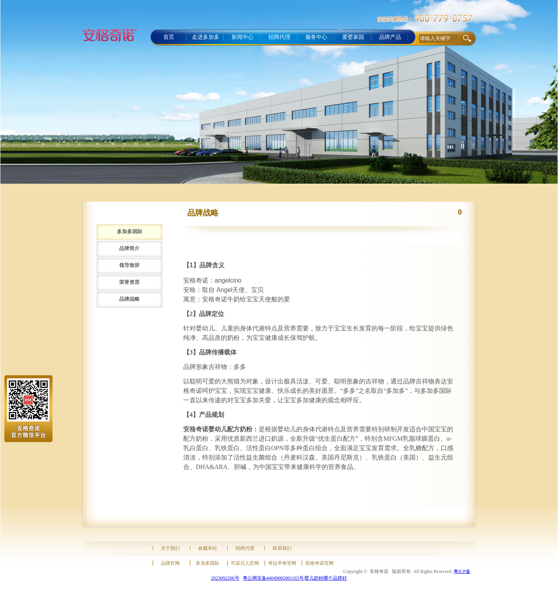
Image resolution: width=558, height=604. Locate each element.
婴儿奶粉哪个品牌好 (326, 578)
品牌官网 (170, 563)
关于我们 (170, 548)
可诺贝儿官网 (245, 563)
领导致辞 (129, 265)
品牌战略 (129, 299)
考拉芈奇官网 (282, 563)
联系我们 (282, 548)
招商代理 (244, 548)
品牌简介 (129, 248)
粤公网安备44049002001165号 (273, 578)
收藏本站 (207, 548)
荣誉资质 (129, 282)
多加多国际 (129, 231)
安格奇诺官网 (319, 563)
